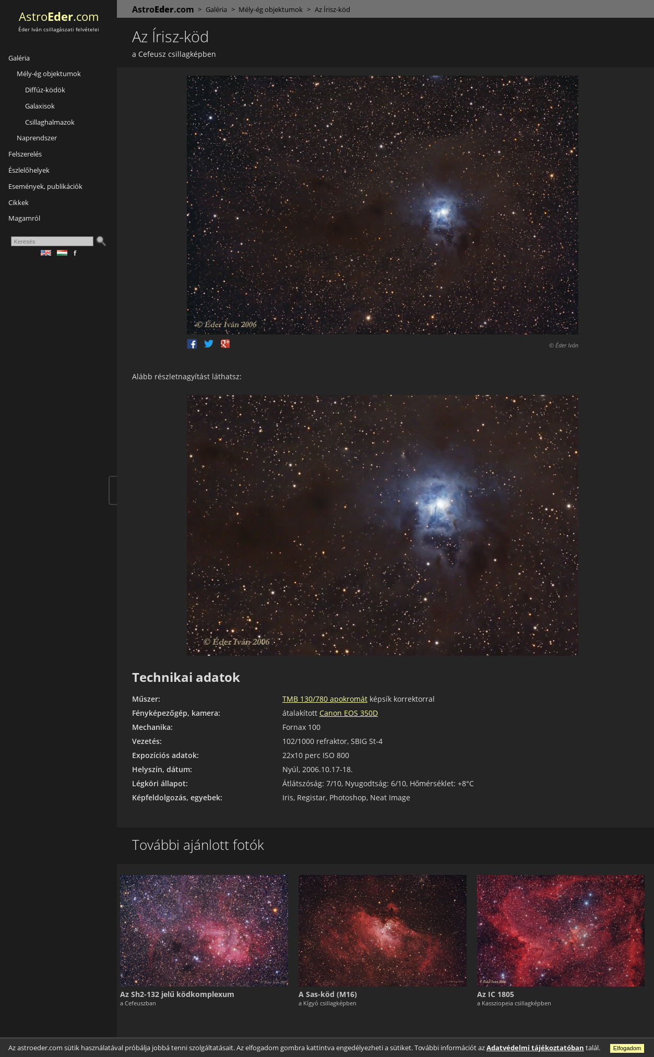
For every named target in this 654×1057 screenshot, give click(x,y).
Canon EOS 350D (353, 713)
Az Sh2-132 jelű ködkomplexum (183, 993)
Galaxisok (40, 106)
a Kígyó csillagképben (331, 1002)
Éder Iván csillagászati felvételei (58, 29)
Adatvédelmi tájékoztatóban (535, 1047)
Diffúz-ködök (45, 89)
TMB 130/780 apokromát (329, 699)
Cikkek (18, 202)
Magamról (24, 218)
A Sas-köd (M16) (331, 993)
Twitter (212, 344)
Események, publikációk (45, 186)
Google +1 (228, 344)
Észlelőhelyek (29, 170)
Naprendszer (37, 137)
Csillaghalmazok (50, 122)
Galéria (19, 58)
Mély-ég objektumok (49, 73)
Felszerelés (25, 154)
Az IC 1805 (497, 993)
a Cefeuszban (144, 1002)
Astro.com (59, 16)
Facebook (195, 344)
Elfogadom (627, 1048)
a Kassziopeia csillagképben (516, 1002)
